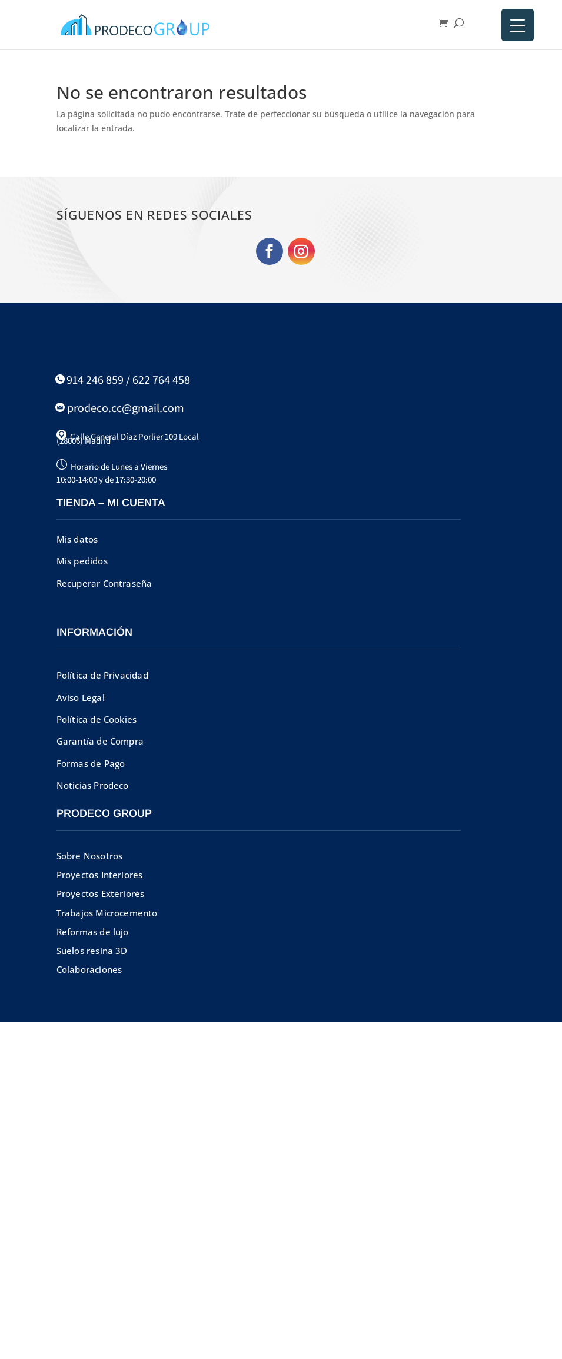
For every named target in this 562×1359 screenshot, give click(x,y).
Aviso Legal (80, 697)
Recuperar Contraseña (104, 583)
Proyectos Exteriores (100, 893)
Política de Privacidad (102, 675)
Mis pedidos (82, 561)
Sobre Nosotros (89, 856)
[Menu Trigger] (517, 25)
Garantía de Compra (100, 741)
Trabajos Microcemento (107, 913)
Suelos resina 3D (92, 950)
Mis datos (77, 539)
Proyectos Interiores (99, 874)
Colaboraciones (89, 969)
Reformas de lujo (92, 932)
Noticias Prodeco (92, 785)
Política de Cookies (96, 719)
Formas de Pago (90, 763)
